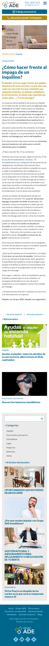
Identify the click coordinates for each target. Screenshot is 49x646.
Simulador (12, 614)
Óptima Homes (35, 611)
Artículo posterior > (35, 314)
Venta (9, 455)
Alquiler (19, 54)
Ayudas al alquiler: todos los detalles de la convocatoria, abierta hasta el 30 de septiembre (23, 357)
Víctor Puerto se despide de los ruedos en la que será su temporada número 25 (24, 594)
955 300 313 (32, 2)
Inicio (11, 608)
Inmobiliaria (11, 439)
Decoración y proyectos (12, 398)
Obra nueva (33, 608)
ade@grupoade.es (32, 5)
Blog (40, 614)
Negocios (10, 447)
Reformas (10, 451)
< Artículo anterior (13, 314)
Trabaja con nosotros (24, 11)
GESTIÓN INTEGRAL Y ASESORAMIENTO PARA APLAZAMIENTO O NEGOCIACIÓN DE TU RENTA (24, 555)
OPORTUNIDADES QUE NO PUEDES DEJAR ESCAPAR (24, 491)
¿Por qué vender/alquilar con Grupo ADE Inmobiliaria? (24, 522)
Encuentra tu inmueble (15, 611)
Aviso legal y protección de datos (24, 618)
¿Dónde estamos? (27, 614)
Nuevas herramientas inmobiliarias (21, 402)
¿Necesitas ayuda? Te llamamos (24, 18)
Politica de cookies (24, 621)
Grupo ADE (20, 608)
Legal (8, 443)
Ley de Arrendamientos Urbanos (18, 159)
